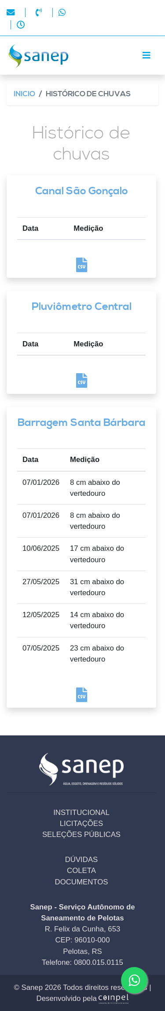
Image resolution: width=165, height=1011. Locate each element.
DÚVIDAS (81, 859)
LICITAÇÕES (81, 823)
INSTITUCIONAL (81, 812)
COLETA (81, 870)
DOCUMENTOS (81, 882)
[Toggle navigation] (146, 55)
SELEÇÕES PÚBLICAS (81, 834)
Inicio (24, 94)
